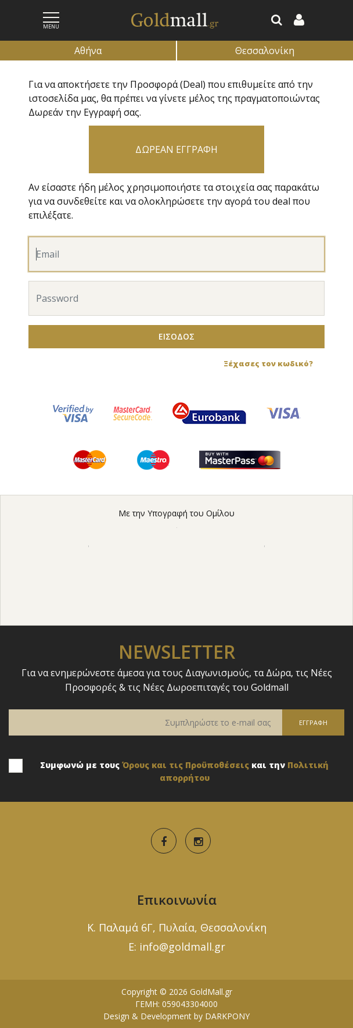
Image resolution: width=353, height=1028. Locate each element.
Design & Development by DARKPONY (176, 1016)
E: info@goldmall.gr (176, 947)
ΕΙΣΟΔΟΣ (176, 336)
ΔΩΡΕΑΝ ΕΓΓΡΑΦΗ (176, 149)
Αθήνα (88, 50)
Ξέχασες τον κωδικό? (268, 363)
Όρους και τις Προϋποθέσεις (185, 764)
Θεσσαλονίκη (264, 50)
